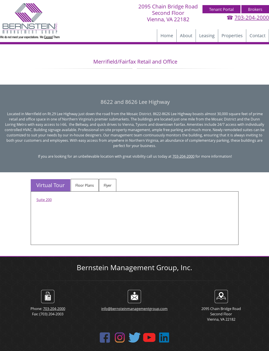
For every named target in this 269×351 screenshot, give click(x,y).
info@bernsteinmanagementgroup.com (134, 308)
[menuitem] (167, 35)
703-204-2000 (252, 17)
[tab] (51, 185)
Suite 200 (44, 199)
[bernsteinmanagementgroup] (30, 21)
